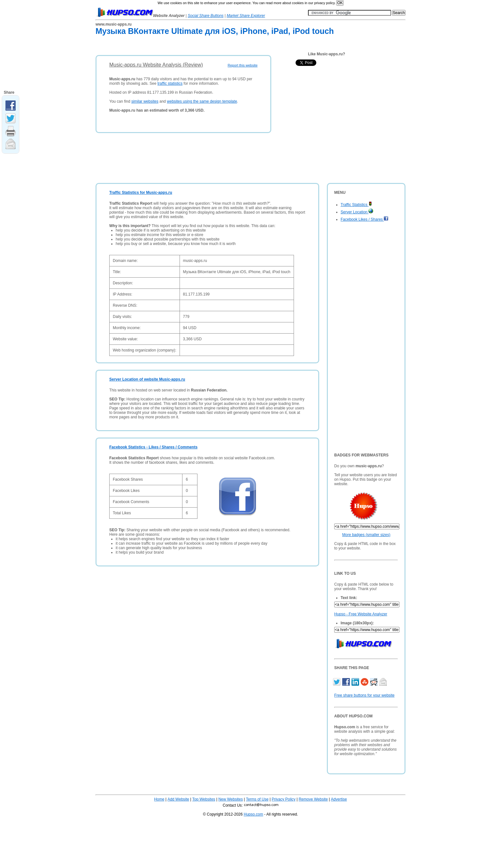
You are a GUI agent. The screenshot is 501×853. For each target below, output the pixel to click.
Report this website (242, 65)
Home (159, 799)
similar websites (144, 101)
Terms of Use (257, 799)
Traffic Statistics (356, 204)
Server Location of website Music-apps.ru (147, 379)
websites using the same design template (202, 101)
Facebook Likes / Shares (365, 219)
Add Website (178, 799)
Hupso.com (253, 814)
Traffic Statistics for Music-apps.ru (140, 192)
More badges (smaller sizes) (366, 535)
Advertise (339, 799)
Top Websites (203, 799)
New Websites (230, 799)
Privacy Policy (284, 799)
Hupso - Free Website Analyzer (360, 614)
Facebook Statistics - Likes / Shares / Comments (153, 447)
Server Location (357, 212)
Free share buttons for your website (364, 695)
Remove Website (313, 799)
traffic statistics (170, 83)
